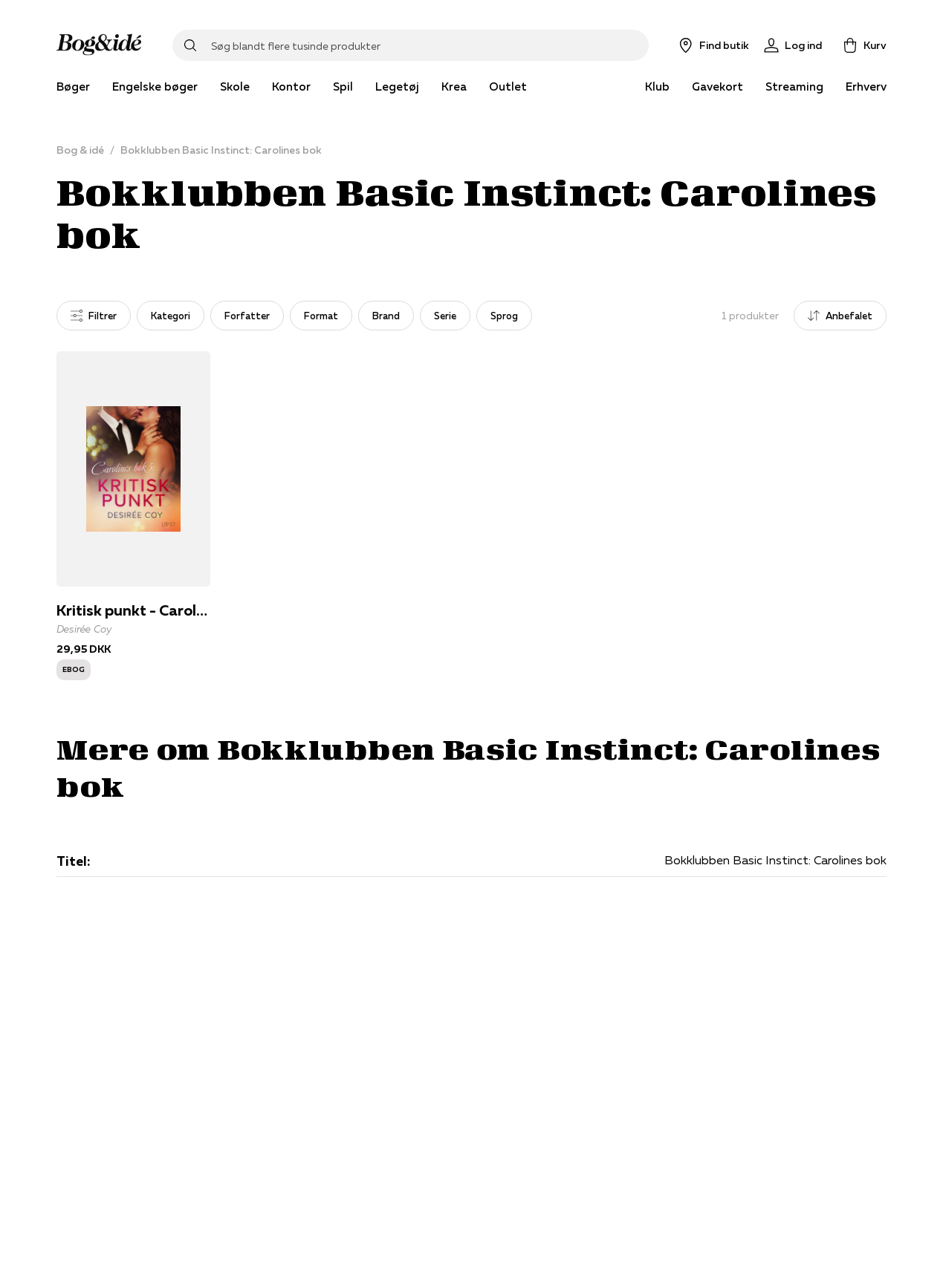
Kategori (170, 316)
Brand (386, 316)
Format (321, 316)
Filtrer (94, 316)
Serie (445, 316)
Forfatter (247, 316)
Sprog (504, 316)
